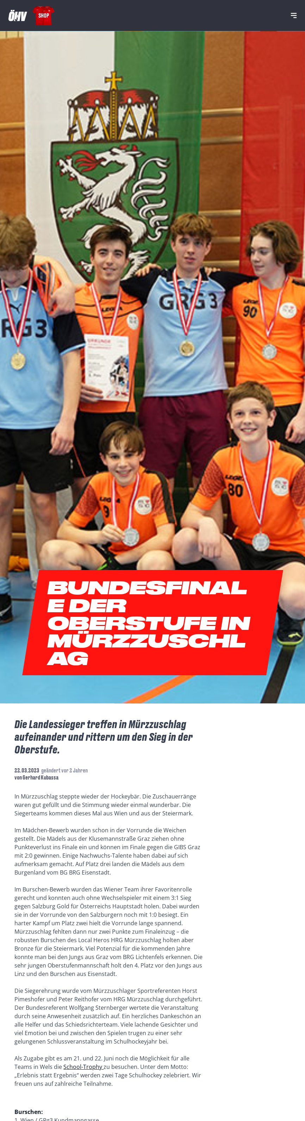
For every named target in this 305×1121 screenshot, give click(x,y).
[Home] (17, 15)
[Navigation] (294, 15)
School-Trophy (83, 1067)
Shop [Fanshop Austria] (43, 15)
